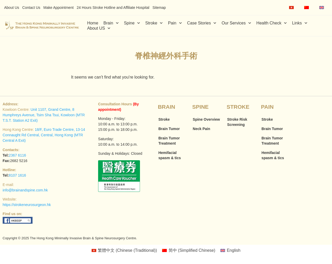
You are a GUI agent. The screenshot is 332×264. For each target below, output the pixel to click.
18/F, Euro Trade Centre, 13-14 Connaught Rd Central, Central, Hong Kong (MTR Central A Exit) (44, 135)
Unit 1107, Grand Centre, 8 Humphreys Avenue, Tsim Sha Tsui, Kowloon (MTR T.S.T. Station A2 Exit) (44, 115)
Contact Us (31, 7)
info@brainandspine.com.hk (25, 190)
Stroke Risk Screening (237, 122)
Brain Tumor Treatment (169, 140)
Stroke (154, 23)
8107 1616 (17, 175)
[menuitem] (291, 7)
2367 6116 (17, 155)
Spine (132, 23)
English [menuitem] (233, 250)
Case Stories (201, 23)
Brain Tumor (169, 129)
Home (92, 23)
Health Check (271, 23)
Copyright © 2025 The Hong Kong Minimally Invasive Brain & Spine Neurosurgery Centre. (70, 238)
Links (300, 23)
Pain (175, 23)
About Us (11, 7)
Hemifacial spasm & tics (169, 155)
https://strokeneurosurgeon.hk (27, 205)
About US (99, 28)
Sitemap (159, 7)
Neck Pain (201, 129)
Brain (111, 23)
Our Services (236, 23)
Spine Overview (206, 119)
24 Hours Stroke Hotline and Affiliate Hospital (113, 7)
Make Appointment (58, 7)
